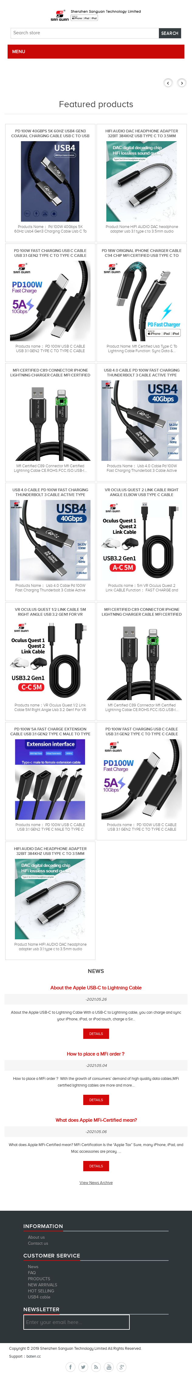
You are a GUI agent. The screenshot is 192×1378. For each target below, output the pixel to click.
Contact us (38, 1243)
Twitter (83, 1367)
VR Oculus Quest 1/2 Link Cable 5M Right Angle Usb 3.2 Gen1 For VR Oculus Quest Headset (50, 612)
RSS (96, 1367)
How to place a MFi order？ (96, 1054)
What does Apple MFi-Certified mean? (96, 1120)
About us (36, 1237)
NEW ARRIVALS (42, 1285)
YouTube (109, 1367)
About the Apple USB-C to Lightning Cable (96, 988)
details (96, 1034)
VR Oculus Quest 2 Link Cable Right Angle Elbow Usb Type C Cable (142, 492)
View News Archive (96, 1182)
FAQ (32, 1273)
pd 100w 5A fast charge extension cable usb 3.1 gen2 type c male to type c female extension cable (50, 731)
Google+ (121, 1367)
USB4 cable (39, 1297)
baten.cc (33, 1356)
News (33, 1266)
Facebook (70, 1367)
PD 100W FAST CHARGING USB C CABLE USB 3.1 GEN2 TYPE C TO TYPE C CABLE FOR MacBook (50, 253)
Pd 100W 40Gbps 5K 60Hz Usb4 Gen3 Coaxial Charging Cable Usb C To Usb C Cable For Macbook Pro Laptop (50, 133)
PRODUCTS (39, 1279)
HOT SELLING (41, 1291)
